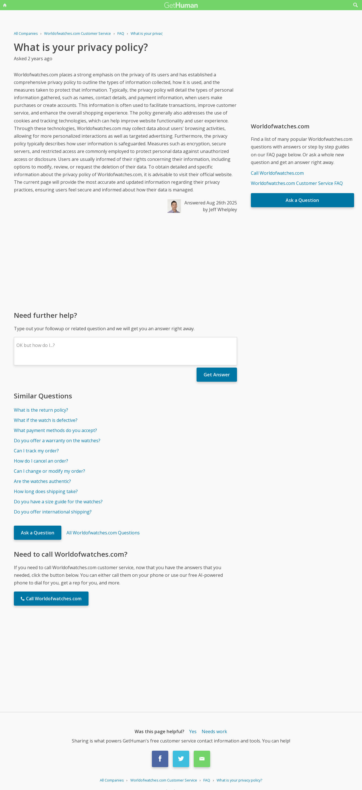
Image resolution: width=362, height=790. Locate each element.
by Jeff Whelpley (220, 209)
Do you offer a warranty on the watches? (57, 440)
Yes (193, 731)
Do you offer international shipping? (53, 512)
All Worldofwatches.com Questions (103, 533)
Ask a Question (37, 533)
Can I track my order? (36, 451)
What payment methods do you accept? (55, 430)
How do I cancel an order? (41, 461)
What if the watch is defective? (45, 420)
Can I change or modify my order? (49, 471)
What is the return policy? (41, 410)
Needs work (214, 731)
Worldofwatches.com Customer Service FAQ (297, 183)
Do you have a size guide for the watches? (58, 501)
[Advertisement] (125, 261)
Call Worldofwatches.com (277, 173)
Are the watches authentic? (42, 481)
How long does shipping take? (46, 491)
